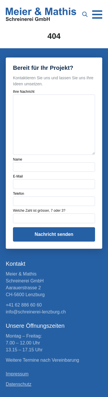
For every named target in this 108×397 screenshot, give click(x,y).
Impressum (17, 373)
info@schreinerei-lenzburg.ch (36, 311)
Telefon (18, 193)
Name (17, 159)
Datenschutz (18, 384)
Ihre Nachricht (24, 91)
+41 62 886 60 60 (24, 304)
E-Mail (18, 176)
